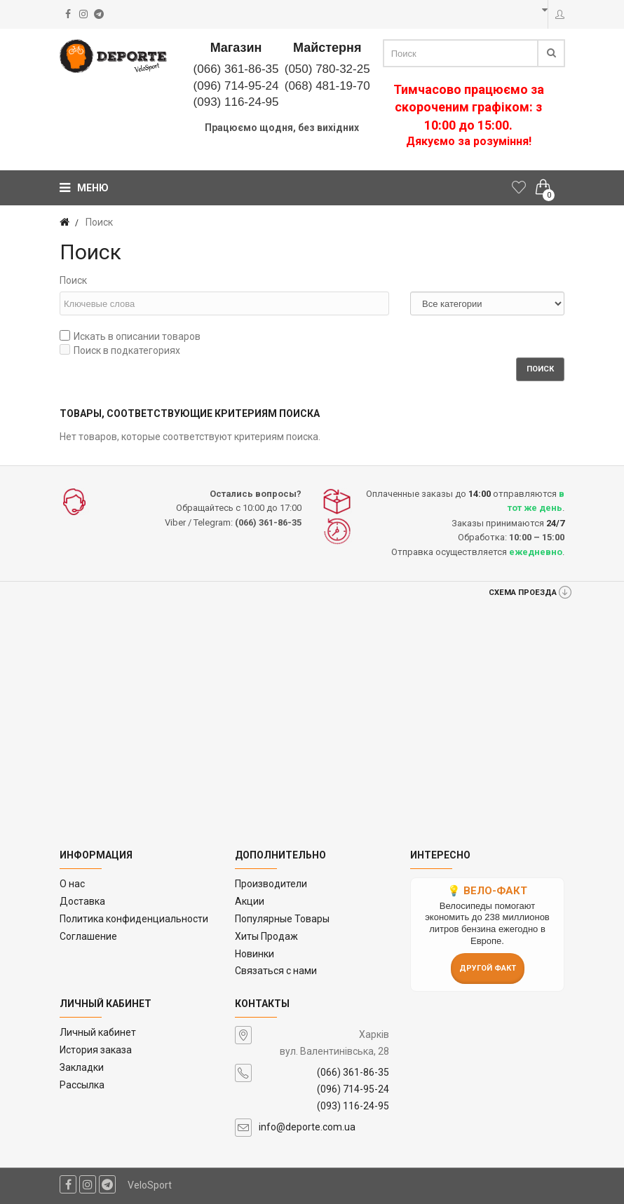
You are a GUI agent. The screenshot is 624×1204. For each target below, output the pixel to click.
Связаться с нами (276, 970)
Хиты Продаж (266, 936)
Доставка (82, 901)
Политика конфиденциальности (134, 918)
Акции (249, 901)
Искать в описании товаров (130, 336)
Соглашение (88, 936)
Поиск (73, 280)
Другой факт (487, 968)
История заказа (96, 1049)
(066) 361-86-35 (236, 69)
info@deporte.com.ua (307, 1127)
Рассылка (82, 1084)
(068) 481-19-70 (327, 86)
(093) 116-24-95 (236, 102)
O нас (72, 883)
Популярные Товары (282, 918)
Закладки (82, 1067)
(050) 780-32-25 (327, 69)
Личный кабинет (98, 1032)
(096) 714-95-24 (236, 86)
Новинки (254, 953)
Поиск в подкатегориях (120, 350)
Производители (271, 883)
